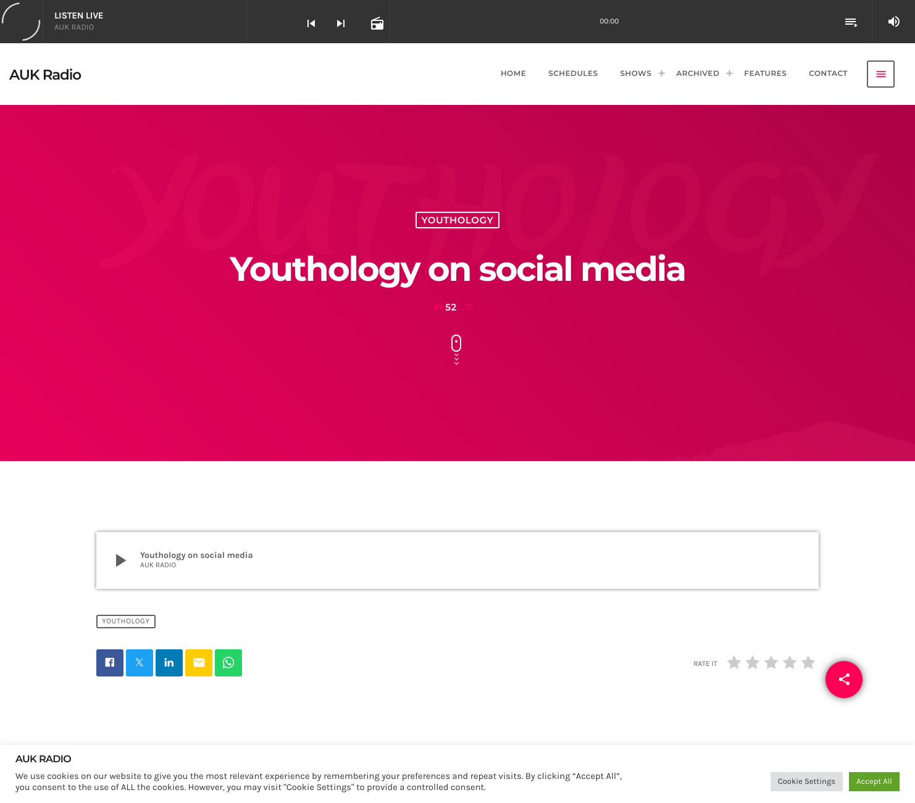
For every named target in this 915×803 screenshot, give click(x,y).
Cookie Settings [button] (806, 781)
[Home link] (45, 74)
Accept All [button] (874, 781)
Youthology (457, 220)
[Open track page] (376, 22)
